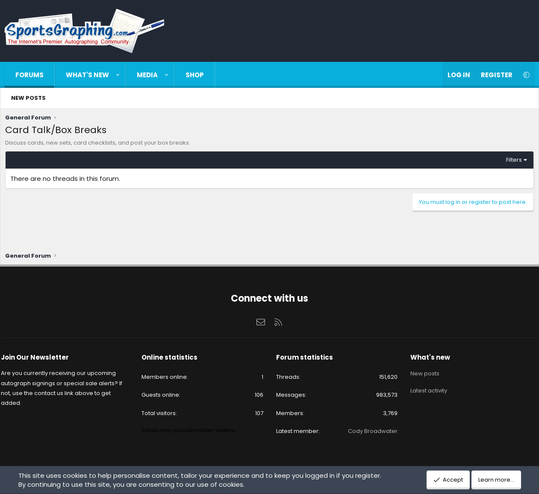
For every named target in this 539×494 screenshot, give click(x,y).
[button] (117, 75)
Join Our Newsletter (40, 358)
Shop (195, 74)
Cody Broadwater (370, 432)
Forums (29, 74)
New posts (28, 98)
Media (147, 74)
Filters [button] (512, 162)
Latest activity (425, 388)
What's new (87, 74)
